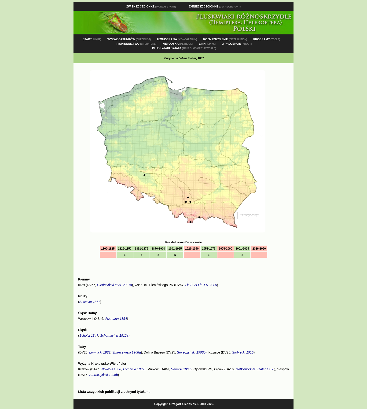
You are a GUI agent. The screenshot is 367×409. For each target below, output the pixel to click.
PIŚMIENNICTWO (137, 43)
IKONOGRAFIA (177, 39)
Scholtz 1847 (88, 335)
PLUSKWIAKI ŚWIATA (184, 48)
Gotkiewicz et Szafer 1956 (255, 369)
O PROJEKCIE (237, 43)
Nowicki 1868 (111, 369)
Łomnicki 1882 (99, 352)
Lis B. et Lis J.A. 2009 (201, 285)
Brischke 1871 (89, 302)
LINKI (207, 43)
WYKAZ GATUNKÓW (129, 39)
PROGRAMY (266, 39)
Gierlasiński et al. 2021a (114, 285)
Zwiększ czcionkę (151, 6)
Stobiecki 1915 (243, 352)
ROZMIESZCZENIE (225, 39)
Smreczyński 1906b (191, 352)
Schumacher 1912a (114, 335)
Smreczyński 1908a (126, 352)
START (92, 39)
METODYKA (178, 43)
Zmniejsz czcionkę (215, 6)
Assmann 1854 (116, 319)
